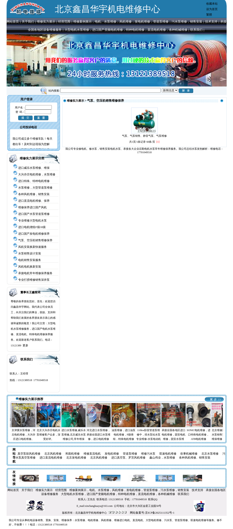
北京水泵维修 (210, 453)
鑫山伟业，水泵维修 (162, 457)
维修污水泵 (148, 453)
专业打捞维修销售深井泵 (34, 279)
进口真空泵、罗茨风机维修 (128, 457)
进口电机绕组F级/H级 (31, 227)
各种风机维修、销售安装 (194, 457)
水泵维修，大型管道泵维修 (35, 187)
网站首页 (13, 21)
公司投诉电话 (28, 127)
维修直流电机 (92, 453)
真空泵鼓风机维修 (29, 453)
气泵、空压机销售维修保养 (35, 240)
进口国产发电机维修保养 (34, 233)
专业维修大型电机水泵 (32, 220)
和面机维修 (72, 453)
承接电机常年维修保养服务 (35, 273)
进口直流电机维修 (50, 457)
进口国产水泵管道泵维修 (34, 214)
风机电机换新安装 (29, 266)
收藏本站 (212, 3)
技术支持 (211, 21)
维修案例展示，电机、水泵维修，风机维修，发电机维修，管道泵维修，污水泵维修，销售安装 (137, 21)
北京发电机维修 (76, 457)
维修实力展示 (46, 21)
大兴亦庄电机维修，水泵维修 (36, 174)
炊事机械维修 (188, 453)
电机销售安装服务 (29, 260)
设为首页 (212, 9)
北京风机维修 (52, 453)
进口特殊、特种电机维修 (34, 181)
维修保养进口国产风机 (32, 207)
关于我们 (28, 21)
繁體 (209, 14)
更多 (25, 345)
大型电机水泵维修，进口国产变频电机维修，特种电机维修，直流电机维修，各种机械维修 (126, 29)
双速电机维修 (167, 453)
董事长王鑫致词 (30, 292)
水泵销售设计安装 (29, 253)
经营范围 (64, 21)
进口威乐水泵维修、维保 (34, 167)
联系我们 (196, 29)
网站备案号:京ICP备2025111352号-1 (152, 512)
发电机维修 (112, 453)
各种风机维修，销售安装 (34, 194)
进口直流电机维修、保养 (34, 200)
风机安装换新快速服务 (32, 246)
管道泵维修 (130, 453)
